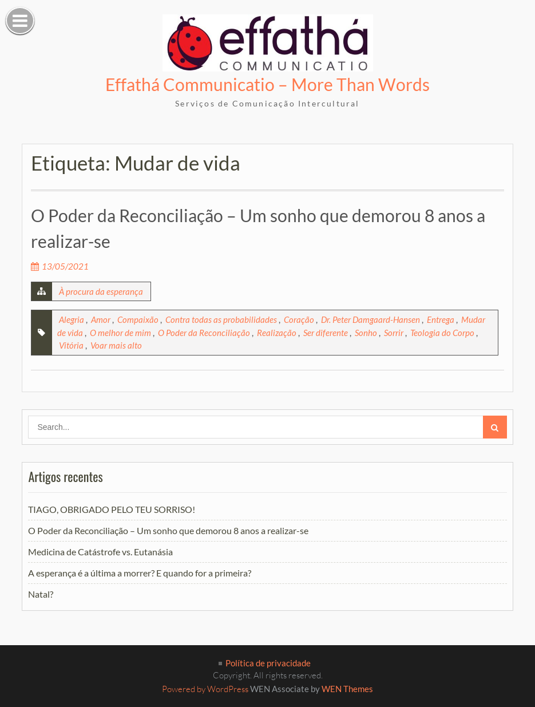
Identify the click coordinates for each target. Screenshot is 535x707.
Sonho (366, 332)
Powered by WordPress (205, 689)
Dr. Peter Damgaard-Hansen (370, 319)
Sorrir (393, 332)
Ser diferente (325, 332)
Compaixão (137, 319)
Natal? (40, 593)
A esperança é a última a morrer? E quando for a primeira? (139, 572)
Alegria (71, 319)
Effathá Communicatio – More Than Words (267, 84)
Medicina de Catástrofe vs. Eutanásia (100, 551)
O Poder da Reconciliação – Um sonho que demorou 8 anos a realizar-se (168, 530)
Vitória (71, 345)
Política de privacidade (268, 663)
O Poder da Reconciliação (204, 332)
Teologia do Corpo (442, 332)
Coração (299, 319)
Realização (276, 332)
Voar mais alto (116, 345)
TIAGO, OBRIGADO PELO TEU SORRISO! (111, 509)
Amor (100, 319)
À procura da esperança (101, 291)
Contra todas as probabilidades (221, 319)
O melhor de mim (120, 332)
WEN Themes (347, 689)
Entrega (440, 319)
